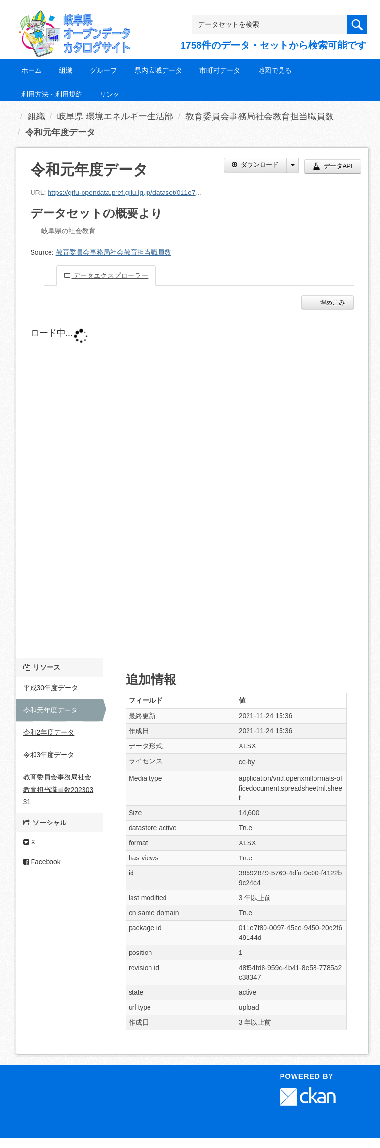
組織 (65, 70)
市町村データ (219, 70)
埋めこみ (332, 302)
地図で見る (275, 70)
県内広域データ (158, 70)
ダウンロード (255, 164)
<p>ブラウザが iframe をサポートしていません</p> (192, 481)
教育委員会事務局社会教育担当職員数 (259, 116)
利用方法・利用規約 (52, 94)
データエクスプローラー (106, 275)
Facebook (42, 862)
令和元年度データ (60, 132)
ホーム (31, 70)
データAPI (333, 166)
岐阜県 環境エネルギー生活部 (115, 116)
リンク (109, 94)
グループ (103, 70)
